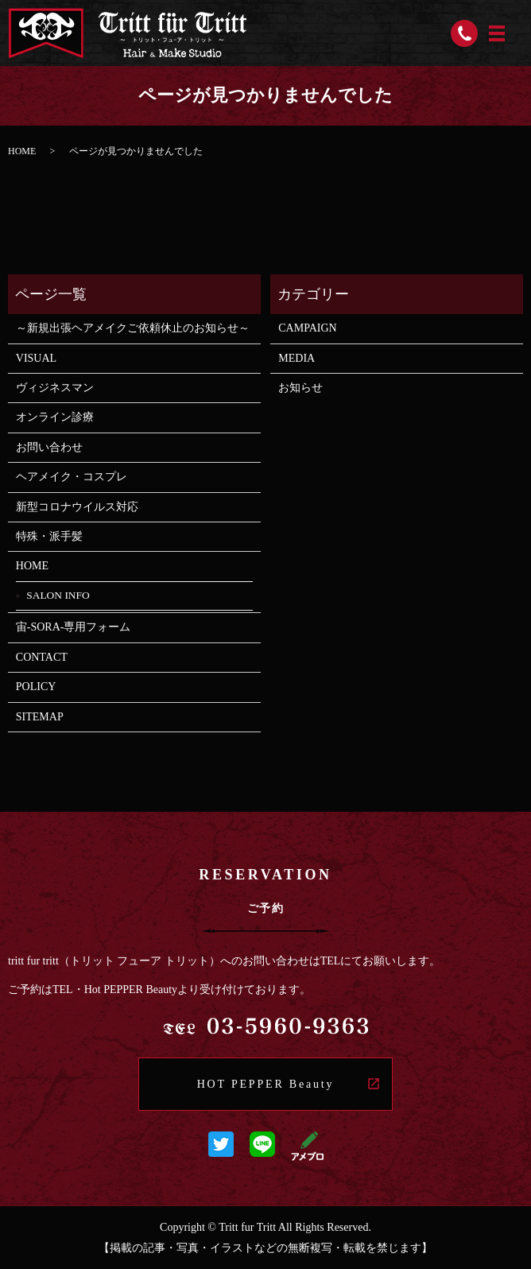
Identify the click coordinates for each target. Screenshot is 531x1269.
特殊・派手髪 (49, 536)
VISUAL (42, 358)
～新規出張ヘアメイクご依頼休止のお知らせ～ (133, 328)
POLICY (36, 687)
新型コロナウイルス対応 (77, 507)
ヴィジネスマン (55, 388)
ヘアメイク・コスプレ (71, 477)
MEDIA (296, 358)
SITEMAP (40, 717)
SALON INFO (58, 595)
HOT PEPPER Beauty (266, 1084)
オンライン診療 (55, 417)
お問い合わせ (49, 447)
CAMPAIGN (307, 328)
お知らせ (300, 388)
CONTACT (42, 657)
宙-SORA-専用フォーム (73, 627)
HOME (22, 151)
